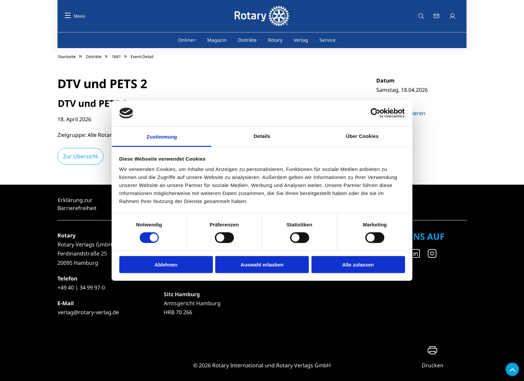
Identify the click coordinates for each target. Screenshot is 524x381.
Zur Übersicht (80, 156)
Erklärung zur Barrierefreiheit (77, 204)
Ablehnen (165, 264)
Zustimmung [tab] (162, 136)
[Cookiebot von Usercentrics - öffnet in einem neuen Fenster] (376, 113)
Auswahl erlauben (262, 264)
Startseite (67, 56)
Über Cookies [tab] (362, 136)
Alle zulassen (358, 264)
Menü (75, 16)
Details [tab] (262, 136)
